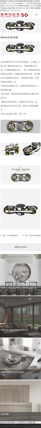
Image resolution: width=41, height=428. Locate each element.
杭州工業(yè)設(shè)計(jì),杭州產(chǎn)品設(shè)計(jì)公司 (14, 15)
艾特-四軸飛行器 (11, 235)
